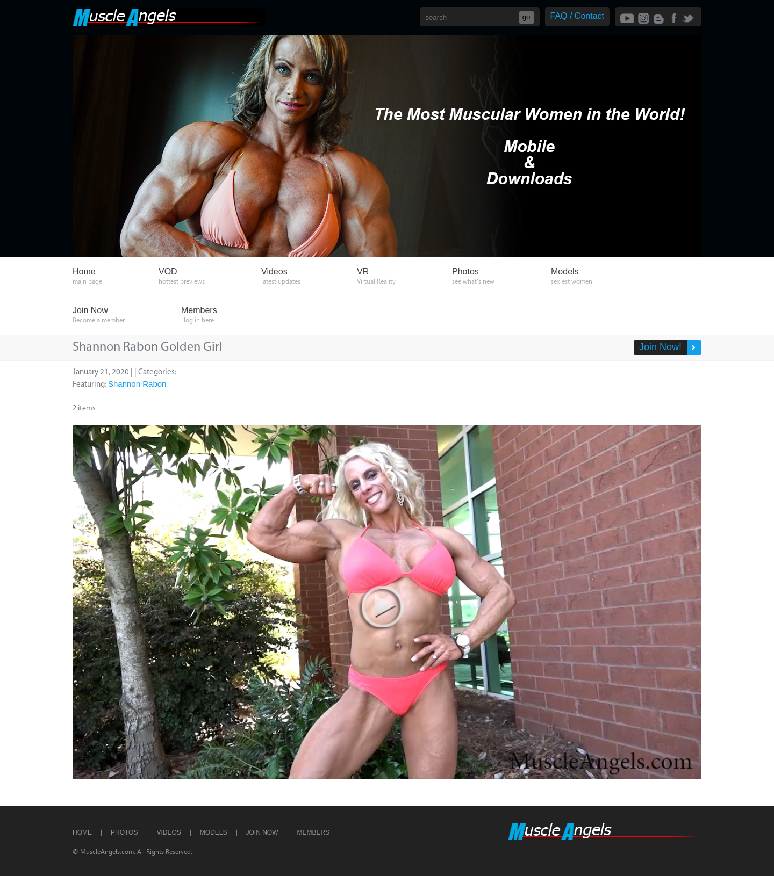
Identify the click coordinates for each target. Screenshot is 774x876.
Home (82, 832)
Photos (124, 832)
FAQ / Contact (577, 15)
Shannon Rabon (137, 383)
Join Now (262, 832)
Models (213, 832)
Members (313, 832)
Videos (168, 832)
